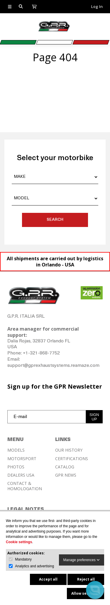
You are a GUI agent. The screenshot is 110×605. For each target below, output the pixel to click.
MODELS (16, 450)
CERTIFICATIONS (71, 458)
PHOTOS (15, 467)
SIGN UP (94, 416)
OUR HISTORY (68, 450)
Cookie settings (19, 542)
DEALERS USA (20, 475)
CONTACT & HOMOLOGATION (24, 486)
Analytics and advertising (34, 566)
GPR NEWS (65, 475)
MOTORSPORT (21, 458)
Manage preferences (81, 560)
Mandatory (23, 559)
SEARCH (55, 220)
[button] (95, 590)
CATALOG (64, 467)
